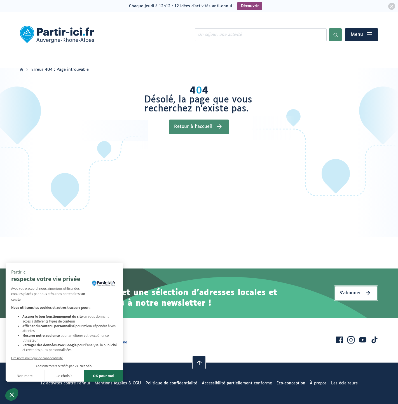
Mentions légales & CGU (118, 383)
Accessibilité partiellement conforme (237, 383)
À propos (318, 383)
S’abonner (350, 293)
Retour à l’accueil (193, 126)
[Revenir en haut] (199, 362)
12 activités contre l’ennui (65, 383)
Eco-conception (291, 383)
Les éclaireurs (344, 383)
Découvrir (250, 6)
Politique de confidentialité (171, 383)
